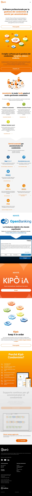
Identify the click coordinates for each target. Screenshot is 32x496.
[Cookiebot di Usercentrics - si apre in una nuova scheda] (27, 240)
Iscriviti (21, 441)
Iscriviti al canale (16, 407)
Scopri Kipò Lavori (8, 135)
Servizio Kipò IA (8, 197)
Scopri (25, 260)
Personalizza (16, 254)
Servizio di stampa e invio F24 (8, 211)
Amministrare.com (19, 467)
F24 (17, 468)
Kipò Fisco (2, 467)
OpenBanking (18, 471)
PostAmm (18, 465)
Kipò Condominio (3, 465)
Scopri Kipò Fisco (24, 119)
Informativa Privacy (8, 182)
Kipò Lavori (2, 466)
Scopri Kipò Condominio (8, 119)
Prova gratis (16, 26)
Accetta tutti (26, 254)
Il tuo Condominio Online (23, 168)
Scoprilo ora (16, 70)
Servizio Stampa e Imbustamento (8, 168)
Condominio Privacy (19, 469)
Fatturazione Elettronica (20, 466)
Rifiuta (6, 254)
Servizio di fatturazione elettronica (25, 197)
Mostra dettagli (27, 252)
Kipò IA (18, 470)
